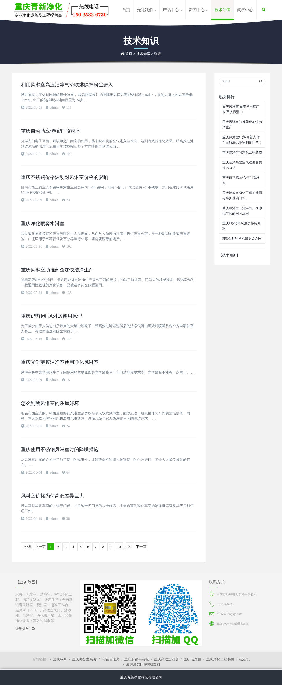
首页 (126, 10)
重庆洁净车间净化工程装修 (242, 152)
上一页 (40, 547)
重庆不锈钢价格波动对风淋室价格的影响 (64, 177)
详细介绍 (25, 628)
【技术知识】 (229, 255)
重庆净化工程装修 (220, 659)
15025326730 (225, 604)
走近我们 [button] (146, 10)
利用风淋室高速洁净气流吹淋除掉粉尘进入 (67, 84)
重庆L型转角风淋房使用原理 (51, 316)
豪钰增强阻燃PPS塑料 (143, 664)
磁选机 (244, 659)
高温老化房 (110, 659)
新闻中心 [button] (198, 10)
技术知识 (222, 10)
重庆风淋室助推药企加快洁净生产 (57, 270)
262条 (27, 547)
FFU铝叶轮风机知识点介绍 (242, 238)
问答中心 (245, 10)
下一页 (141, 547)
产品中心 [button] (172, 10)
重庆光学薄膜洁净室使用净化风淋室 (59, 362)
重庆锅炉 (60, 659)
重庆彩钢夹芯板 (136, 659)
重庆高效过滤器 (166, 659)
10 (119, 547)
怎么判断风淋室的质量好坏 (50, 403)
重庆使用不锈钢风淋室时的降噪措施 (59, 449)
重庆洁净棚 (192, 659)
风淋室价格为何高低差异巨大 (52, 496)
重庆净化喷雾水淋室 (43, 223)
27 (130, 547)
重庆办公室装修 (84, 659)
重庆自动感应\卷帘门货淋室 (50, 131)
